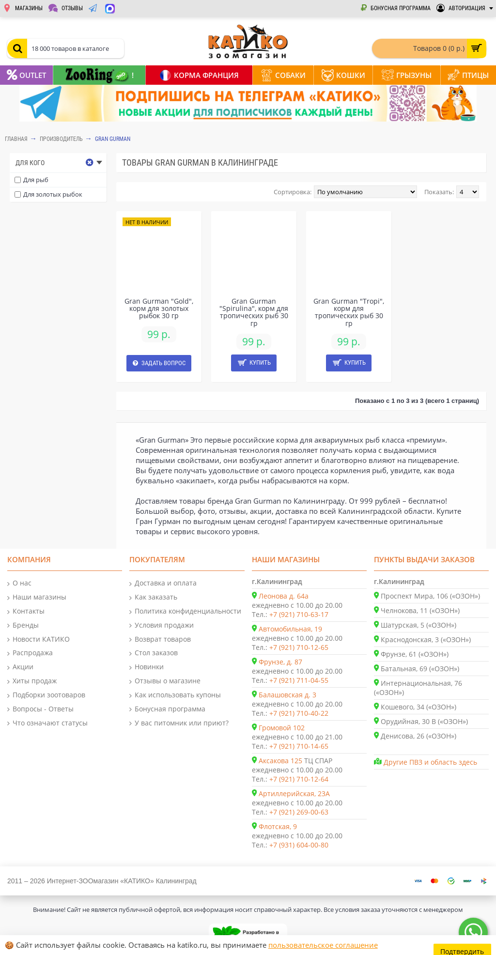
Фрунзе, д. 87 (280, 661)
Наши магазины (36, 597)
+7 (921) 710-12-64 (298, 779)
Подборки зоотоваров (46, 695)
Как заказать (153, 597)
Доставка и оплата (163, 583)
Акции (20, 667)
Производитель (61, 139)
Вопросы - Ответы (40, 709)
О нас (19, 583)
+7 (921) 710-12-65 (298, 647)
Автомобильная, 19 (290, 628)
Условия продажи (161, 625)
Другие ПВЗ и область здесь (430, 762)
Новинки (146, 667)
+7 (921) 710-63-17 (298, 614)
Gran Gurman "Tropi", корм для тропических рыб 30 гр (348, 312)
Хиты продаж (32, 681)
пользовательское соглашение (323, 945)
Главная (16, 139)
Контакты (26, 611)
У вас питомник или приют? (179, 723)
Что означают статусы (47, 723)
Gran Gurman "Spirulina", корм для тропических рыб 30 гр (253, 312)
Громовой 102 (282, 727)
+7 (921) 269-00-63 (298, 811)
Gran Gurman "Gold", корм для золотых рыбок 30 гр (158, 308)
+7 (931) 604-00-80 (298, 844)
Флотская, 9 (278, 826)
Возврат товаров (160, 639)
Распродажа (30, 653)
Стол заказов (153, 653)
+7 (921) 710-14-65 (298, 746)
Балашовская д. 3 (287, 694)
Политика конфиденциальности (185, 611)
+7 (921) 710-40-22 (298, 713)
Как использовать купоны (175, 695)
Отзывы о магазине (165, 681)
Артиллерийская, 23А (294, 793)
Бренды (23, 625)
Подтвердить (463, 945)
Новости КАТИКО (38, 639)
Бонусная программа (167, 709)
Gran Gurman (112, 139)
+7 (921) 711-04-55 (298, 680)
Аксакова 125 (280, 760)
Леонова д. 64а (284, 596)
